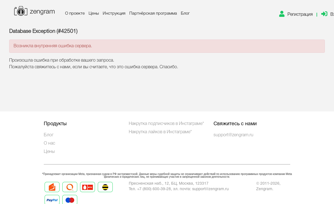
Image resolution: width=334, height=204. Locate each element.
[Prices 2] (69, 192)
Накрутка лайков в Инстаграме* (160, 132)
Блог (185, 13)
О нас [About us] (49, 143)
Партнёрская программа (153, 13)
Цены (94, 13)
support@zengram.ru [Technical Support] (233, 135)
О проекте (75, 13)
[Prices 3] (87, 192)
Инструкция (114, 13)
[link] (298, 15)
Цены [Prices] (49, 152)
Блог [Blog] (48, 135)
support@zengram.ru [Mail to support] (210, 189)
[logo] (34, 12)
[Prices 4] (105, 192)
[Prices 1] (52, 192)
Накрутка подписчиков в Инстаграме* (166, 124)
